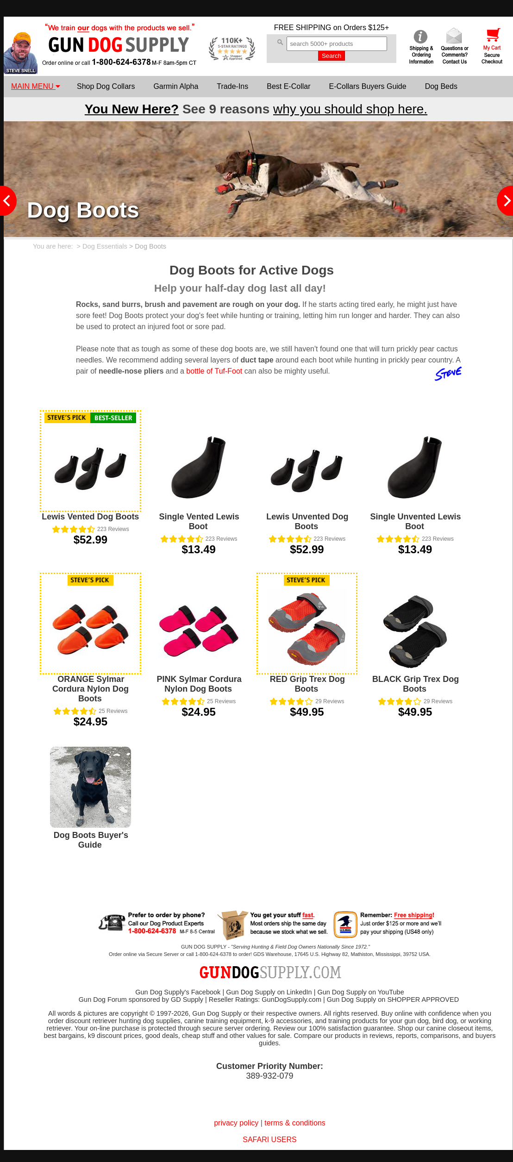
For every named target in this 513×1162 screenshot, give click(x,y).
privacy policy (236, 1123)
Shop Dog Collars (106, 86)
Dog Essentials (104, 246)
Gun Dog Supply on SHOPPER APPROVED (393, 999)
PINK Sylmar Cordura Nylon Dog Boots (199, 684)
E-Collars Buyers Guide (367, 86)
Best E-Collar (288, 86)
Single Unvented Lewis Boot (415, 521)
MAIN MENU (35, 86)
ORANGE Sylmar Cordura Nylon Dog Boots (90, 689)
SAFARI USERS (269, 1139)
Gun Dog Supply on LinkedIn (269, 992)
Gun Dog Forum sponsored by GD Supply (141, 999)
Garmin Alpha (175, 86)
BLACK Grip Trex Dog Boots (415, 684)
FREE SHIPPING (303, 27)
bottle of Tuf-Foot (214, 371)
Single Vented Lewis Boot (199, 521)
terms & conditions (294, 1123)
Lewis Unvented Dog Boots (307, 521)
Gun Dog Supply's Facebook (177, 992)
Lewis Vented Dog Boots (90, 516)
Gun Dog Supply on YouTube (360, 992)
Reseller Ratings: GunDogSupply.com (265, 999)
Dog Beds (441, 86)
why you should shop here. (350, 109)
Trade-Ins (232, 86)
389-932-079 (269, 1076)
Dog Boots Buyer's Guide (91, 840)
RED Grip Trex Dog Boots (307, 684)
